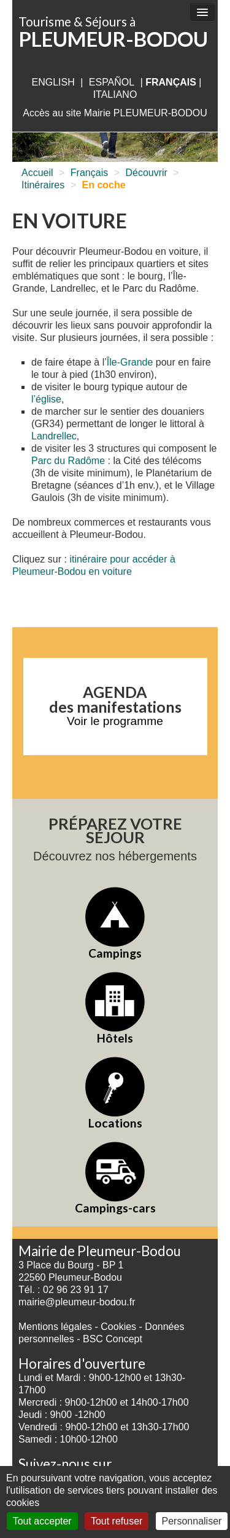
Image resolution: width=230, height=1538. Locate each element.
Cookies (118, 1326)
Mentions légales (55, 1326)
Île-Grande (130, 362)
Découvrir (146, 172)
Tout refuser (116, 1521)
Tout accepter (42, 1521)
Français (89, 172)
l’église (46, 399)
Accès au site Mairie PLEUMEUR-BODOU (115, 113)
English (52, 82)
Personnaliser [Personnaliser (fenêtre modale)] (192, 1521)
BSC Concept (112, 1339)
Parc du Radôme (68, 460)
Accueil (37, 172)
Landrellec (54, 436)
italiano (115, 94)
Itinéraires (42, 185)
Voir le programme (115, 721)
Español (111, 82)
